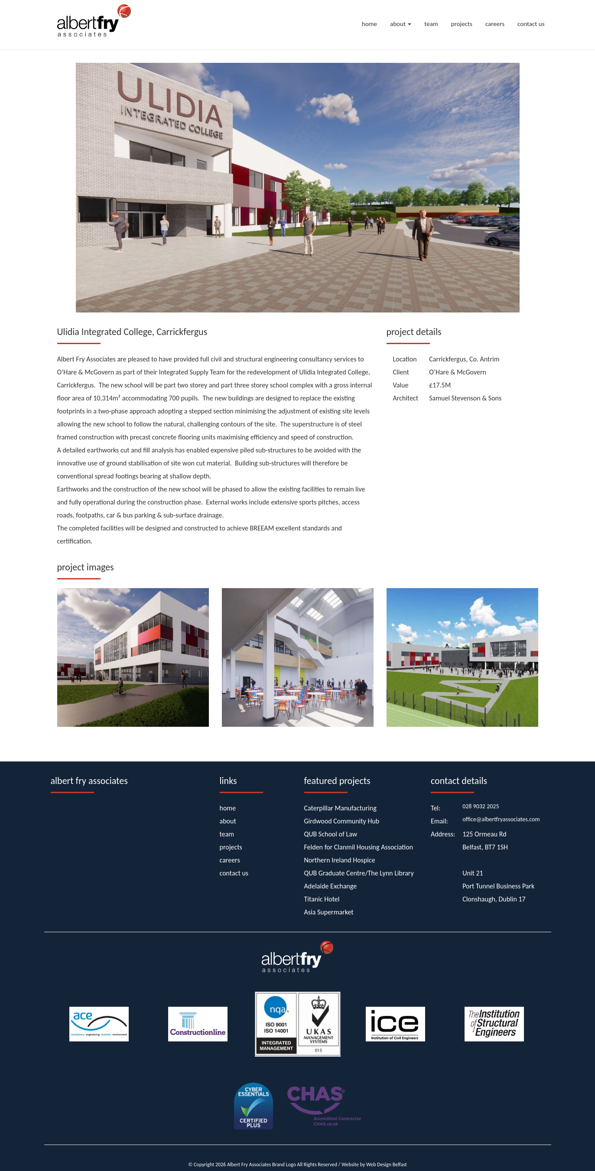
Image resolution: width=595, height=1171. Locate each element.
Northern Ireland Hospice (339, 860)
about (400, 24)
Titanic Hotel (322, 899)
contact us (530, 24)
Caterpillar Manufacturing (340, 808)
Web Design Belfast (386, 1164)
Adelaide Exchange (330, 886)
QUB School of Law (331, 834)
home (369, 24)
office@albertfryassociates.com (501, 819)
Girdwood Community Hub (342, 821)
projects (461, 24)
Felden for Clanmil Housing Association (358, 847)
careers (494, 24)
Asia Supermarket (329, 912)
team (431, 24)
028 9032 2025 (480, 806)
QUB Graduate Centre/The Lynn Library (359, 873)
